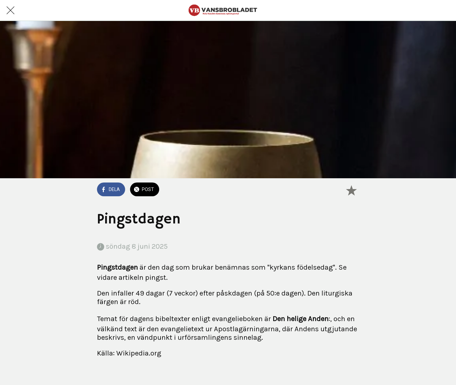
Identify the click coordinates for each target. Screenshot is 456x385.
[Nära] (10, 10)
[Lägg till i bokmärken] (351, 190)
